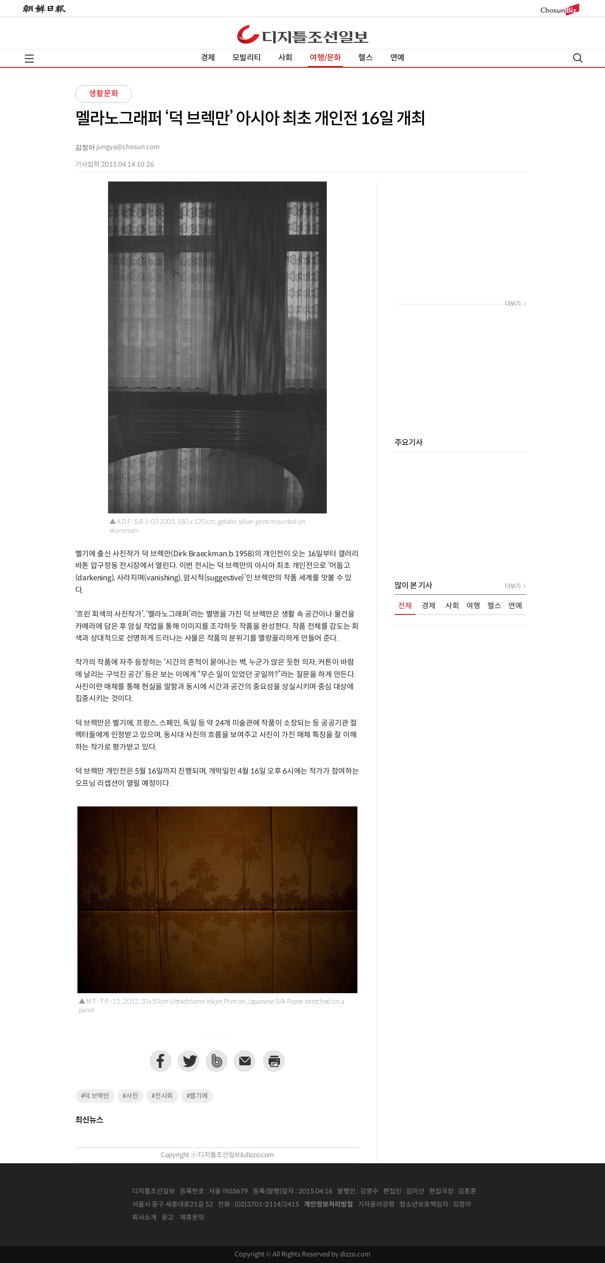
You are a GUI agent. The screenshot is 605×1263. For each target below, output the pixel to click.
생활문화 (104, 93)
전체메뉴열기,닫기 (29, 59)
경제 (208, 58)
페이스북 (160, 1061)
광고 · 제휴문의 (182, 1218)
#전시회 (162, 1096)
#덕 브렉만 (95, 1096)
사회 (285, 58)
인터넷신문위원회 (500, 1204)
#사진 (130, 1096)
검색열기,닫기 (578, 58)
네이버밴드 (216, 1061)
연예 (397, 58)
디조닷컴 (303, 34)
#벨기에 (197, 1096)
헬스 (365, 58)
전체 (405, 606)
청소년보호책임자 (423, 1204)
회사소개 (144, 1218)
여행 (473, 606)
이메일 (244, 1061)
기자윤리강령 (376, 1204)
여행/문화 (325, 58)
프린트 (274, 1061)
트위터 (188, 1061)
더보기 (513, 304)
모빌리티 (246, 58)
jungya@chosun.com (128, 147)
